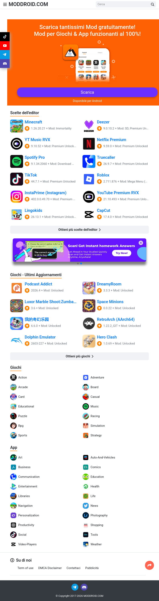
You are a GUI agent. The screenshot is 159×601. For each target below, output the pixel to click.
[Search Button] (152, 4)
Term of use (25, 568)
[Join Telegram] (75, 586)
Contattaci (74, 568)
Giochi (16, 367)
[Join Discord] (84, 586)
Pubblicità (92, 568)
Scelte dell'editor (25, 112)
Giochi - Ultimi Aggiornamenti (36, 274)
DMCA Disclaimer (50, 568)
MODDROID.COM (30, 4)
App (13, 447)
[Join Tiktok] (5, 37)
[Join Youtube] (5, 46)
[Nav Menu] (5, 4)
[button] (78, 263)
